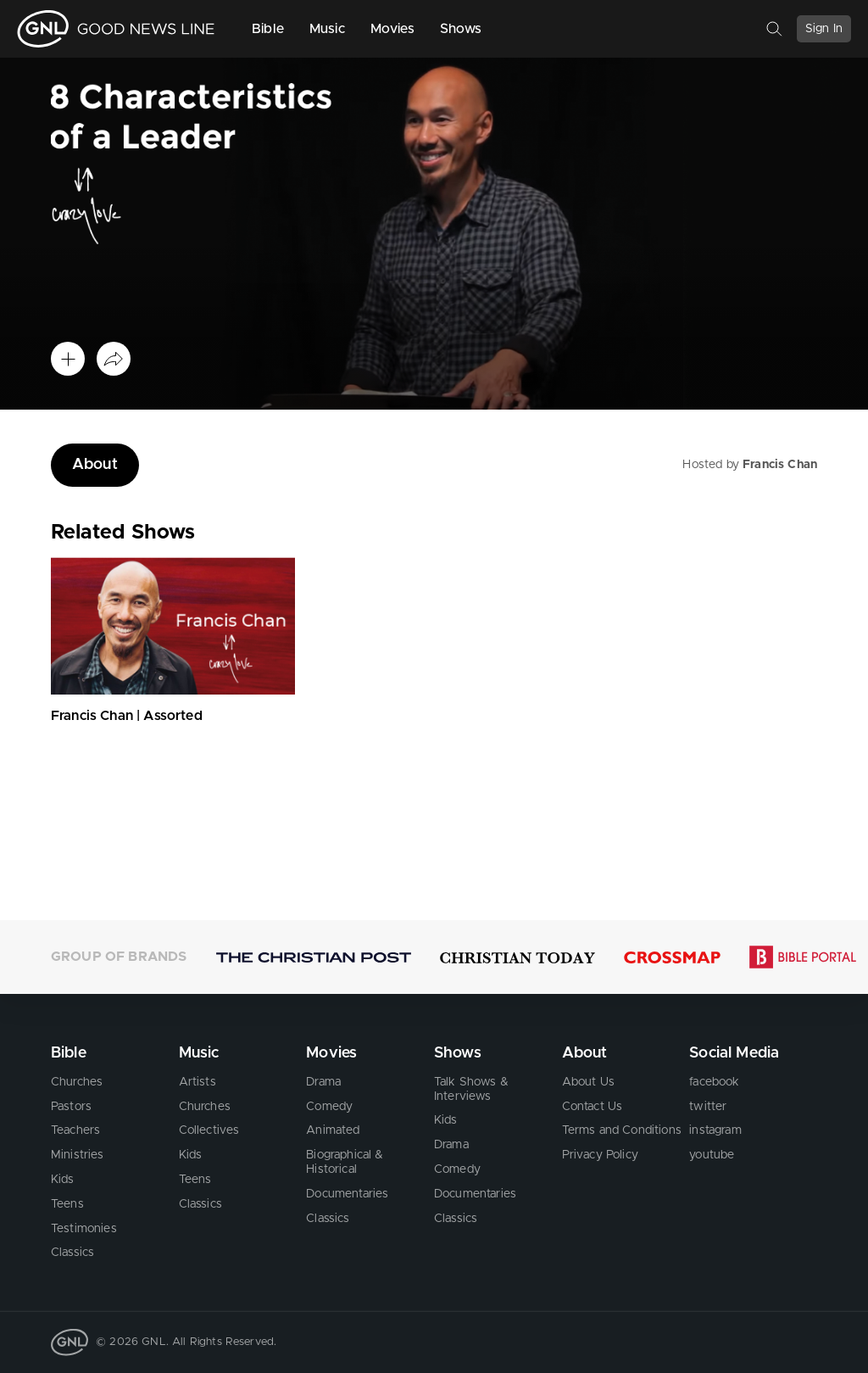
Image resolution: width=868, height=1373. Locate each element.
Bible (268, 29)
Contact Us (592, 1106)
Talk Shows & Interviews (471, 1089)
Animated (332, 1130)
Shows (461, 29)
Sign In (824, 29)
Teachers (75, 1130)
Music (327, 29)
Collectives (209, 1130)
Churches (77, 1082)
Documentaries (347, 1194)
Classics (72, 1253)
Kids (63, 1180)
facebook (714, 1082)
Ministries (77, 1155)
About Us (588, 1082)
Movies (392, 29)
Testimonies (84, 1228)
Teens (67, 1204)
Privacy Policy (600, 1155)
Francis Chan (780, 465)
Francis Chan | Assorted (127, 716)
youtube (711, 1155)
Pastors (71, 1106)
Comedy (329, 1106)
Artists (197, 1082)
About (95, 464)
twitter (707, 1106)
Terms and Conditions (622, 1130)
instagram (715, 1130)
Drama (323, 1082)
